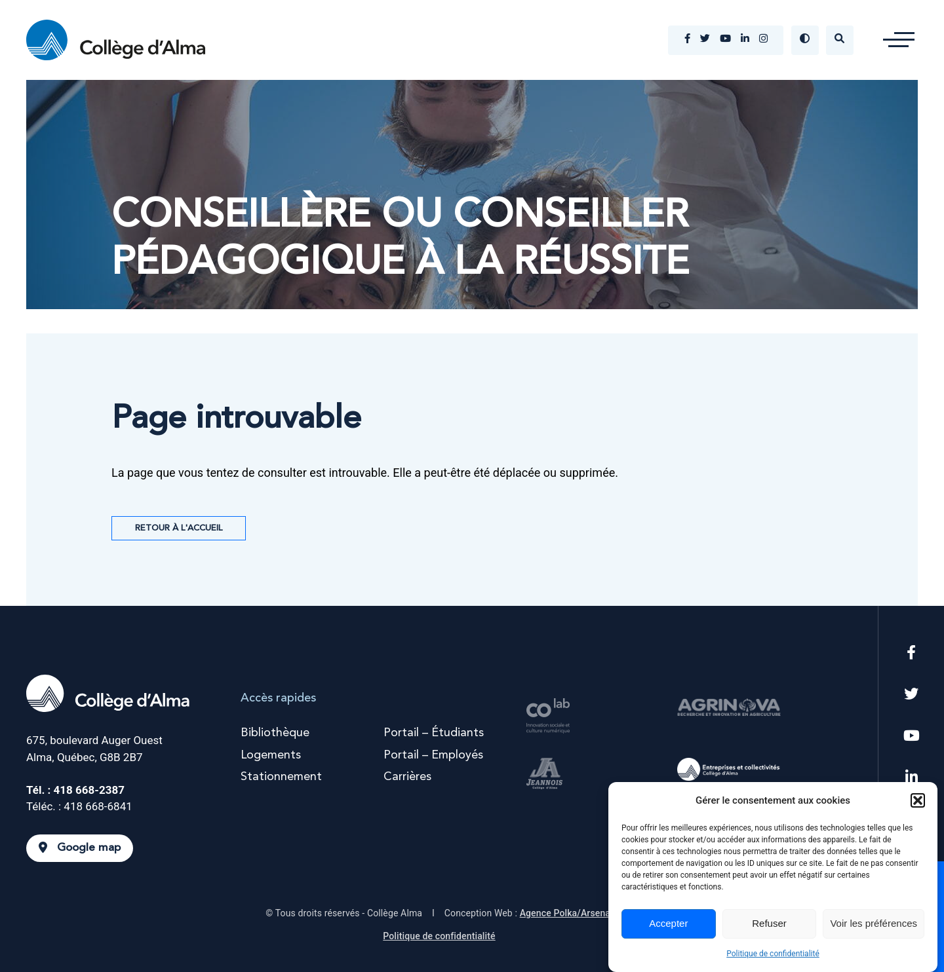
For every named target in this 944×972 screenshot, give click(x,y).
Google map (80, 848)
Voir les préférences (873, 923)
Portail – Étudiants (434, 733)
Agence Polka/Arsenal (566, 913)
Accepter (668, 923)
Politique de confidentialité (772, 953)
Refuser (769, 923)
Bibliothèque (275, 733)
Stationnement (281, 777)
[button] (917, 800)
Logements (271, 755)
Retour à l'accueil (178, 528)
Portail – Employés (433, 755)
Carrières (407, 777)
